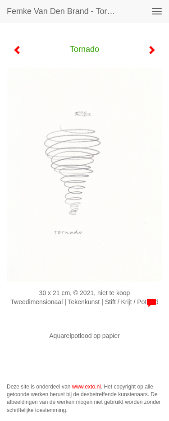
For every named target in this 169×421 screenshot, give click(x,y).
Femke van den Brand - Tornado (65, 11)
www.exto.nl (86, 387)
